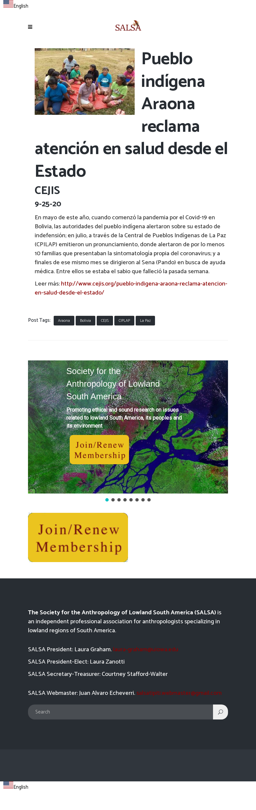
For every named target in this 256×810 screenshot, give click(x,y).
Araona (64, 320)
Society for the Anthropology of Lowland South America (113, 383)
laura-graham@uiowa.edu (145, 650)
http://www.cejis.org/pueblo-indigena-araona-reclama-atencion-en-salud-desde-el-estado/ (131, 288)
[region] (128, 431)
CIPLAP (124, 320)
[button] (128, 427)
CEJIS (105, 320)
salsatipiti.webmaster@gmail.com (179, 693)
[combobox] (16, 5)
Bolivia (85, 320)
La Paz (145, 320)
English (15, 6)
